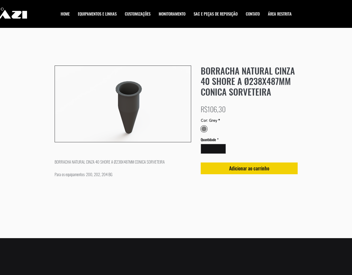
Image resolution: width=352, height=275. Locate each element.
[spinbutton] (213, 148)
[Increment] (221, 148)
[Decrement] (205, 148)
